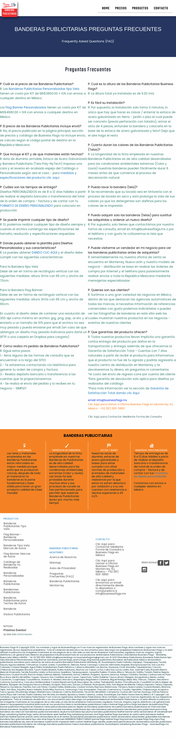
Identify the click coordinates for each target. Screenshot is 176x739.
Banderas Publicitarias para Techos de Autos (15, 600)
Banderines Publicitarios (11, 591)
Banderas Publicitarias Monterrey (64, 583)
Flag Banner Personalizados (26, 107)
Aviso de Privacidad (62, 568)
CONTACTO (103, 539)
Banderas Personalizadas (13, 574)
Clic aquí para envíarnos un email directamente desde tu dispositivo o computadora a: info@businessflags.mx (111, 587)
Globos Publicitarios (16, 614)
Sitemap (55, 563)
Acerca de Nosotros (63, 557)
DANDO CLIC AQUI (44, 252)
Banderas (9, 609)
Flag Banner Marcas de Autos (16, 555)
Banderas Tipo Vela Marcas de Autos (16, 546)
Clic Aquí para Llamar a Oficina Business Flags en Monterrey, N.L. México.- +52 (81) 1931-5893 (107, 567)
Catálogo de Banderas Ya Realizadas (11, 564)
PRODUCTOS (10, 518)
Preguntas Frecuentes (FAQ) (62, 575)
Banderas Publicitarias (11, 582)
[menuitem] (105, 7)
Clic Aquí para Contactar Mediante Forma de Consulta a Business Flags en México (110, 549)
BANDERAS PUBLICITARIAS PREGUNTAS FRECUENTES (88, 29)
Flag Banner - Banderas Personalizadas (13, 537)
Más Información (22, 634)
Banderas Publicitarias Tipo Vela (14, 526)
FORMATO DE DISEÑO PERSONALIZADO (26, 206)
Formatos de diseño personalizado (151, 474)
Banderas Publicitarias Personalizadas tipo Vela (44, 89)
